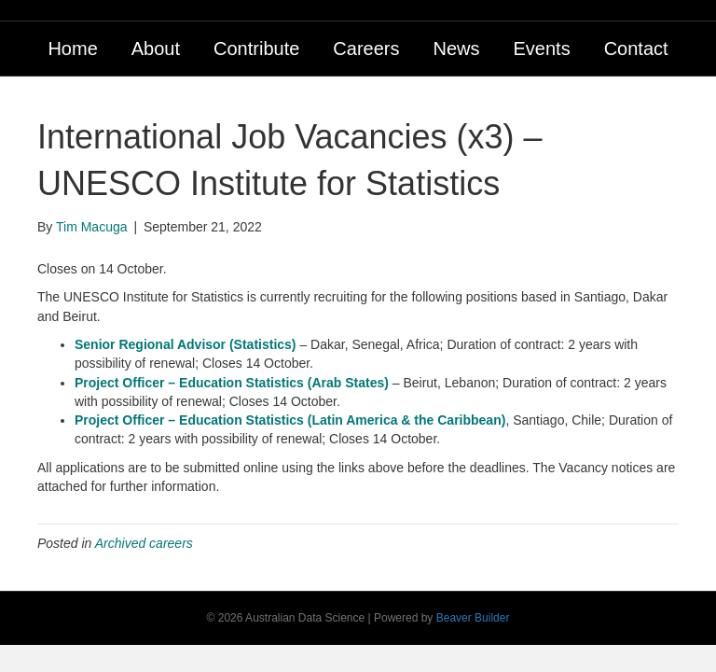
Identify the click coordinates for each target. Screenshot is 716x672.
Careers (366, 48)
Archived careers (144, 543)
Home (72, 48)
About (155, 48)
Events (541, 48)
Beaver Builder (473, 617)
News (456, 48)
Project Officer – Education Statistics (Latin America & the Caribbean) (290, 420)
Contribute (256, 48)
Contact (636, 48)
